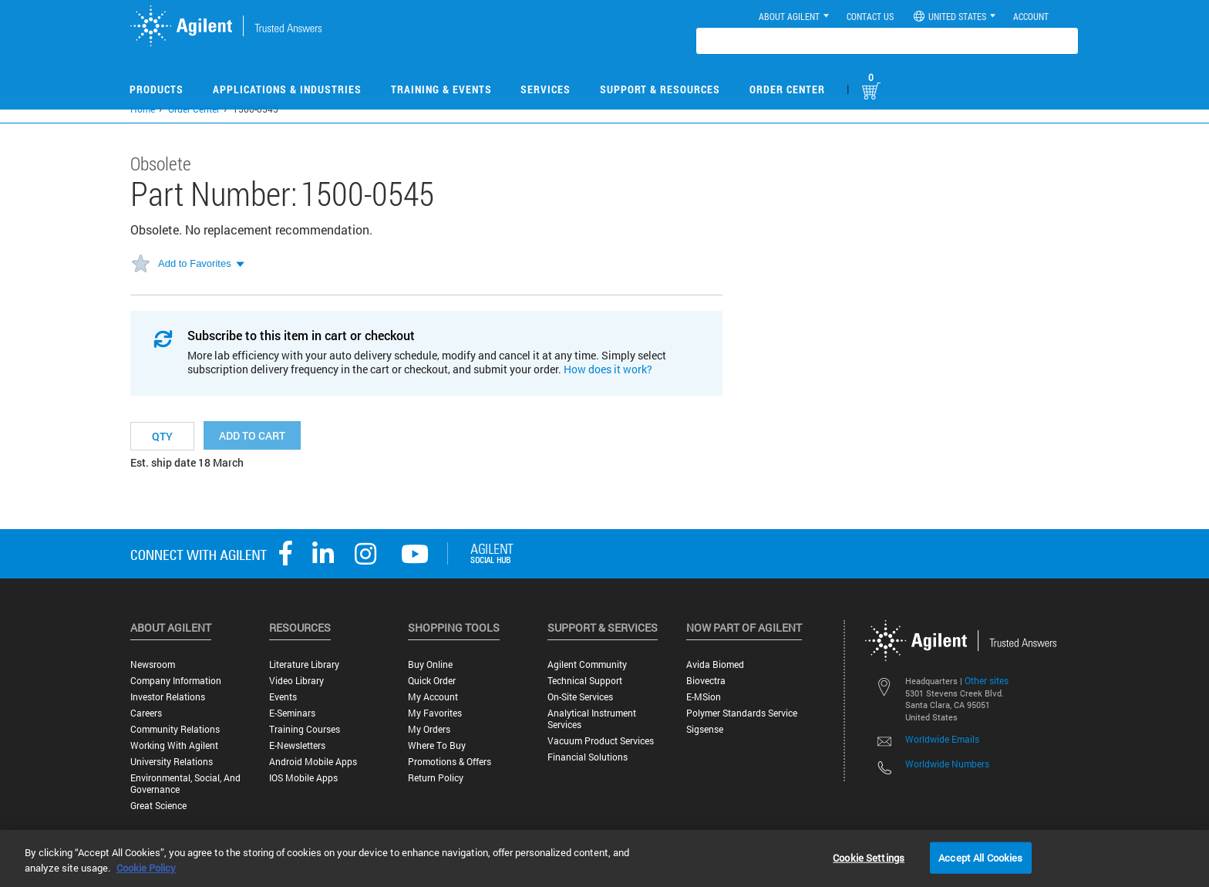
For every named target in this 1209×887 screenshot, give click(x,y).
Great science (158, 805)
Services (545, 89)
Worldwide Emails (942, 739)
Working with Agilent (174, 745)
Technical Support (584, 680)
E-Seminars (292, 713)
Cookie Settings (868, 857)
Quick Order (432, 680)
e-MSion (703, 697)
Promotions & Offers (449, 761)
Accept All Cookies (980, 857)
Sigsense (704, 729)
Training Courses (304, 729)
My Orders (429, 729)
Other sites (987, 680)
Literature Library (304, 664)
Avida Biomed (715, 664)
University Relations (171, 761)
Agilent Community (587, 664)
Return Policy (435, 778)
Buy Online (430, 664)
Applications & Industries (287, 89)
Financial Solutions (587, 757)
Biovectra (706, 680)
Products (157, 89)
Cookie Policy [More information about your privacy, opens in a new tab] (146, 868)
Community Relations (175, 729)
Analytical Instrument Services (591, 718)
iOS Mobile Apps (303, 778)
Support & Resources (660, 89)
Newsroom (152, 664)
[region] (604, 858)
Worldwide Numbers (947, 763)
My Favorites (435, 713)
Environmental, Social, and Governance (185, 783)
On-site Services (580, 697)
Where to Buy (437, 745)
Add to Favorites (194, 263)
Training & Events (441, 89)
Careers (146, 713)
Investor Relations (167, 697)
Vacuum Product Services (600, 741)
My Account (433, 697)
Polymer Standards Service (741, 713)
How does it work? (608, 369)
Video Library (296, 680)
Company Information (175, 680)
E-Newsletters (297, 745)
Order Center (787, 89)
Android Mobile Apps (313, 761)
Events (283, 697)
